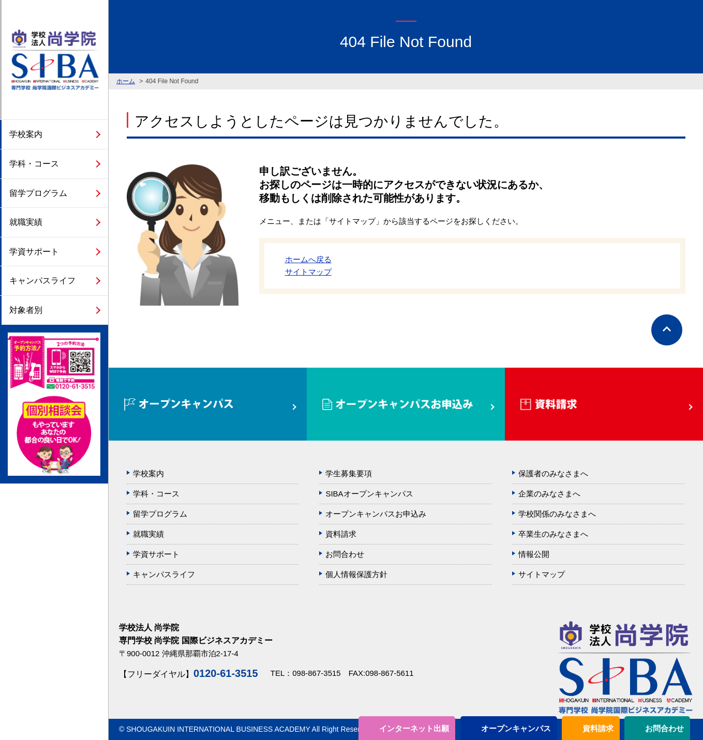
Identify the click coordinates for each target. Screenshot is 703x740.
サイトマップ (308, 271)
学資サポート (34, 251)
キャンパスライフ (42, 280)
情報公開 (533, 554)
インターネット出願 (414, 728)
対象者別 (25, 310)
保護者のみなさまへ (553, 473)
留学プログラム (38, 193)
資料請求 (598, 728)
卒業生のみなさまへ (553, 534)
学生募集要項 (348, 473)
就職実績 (25, 222)
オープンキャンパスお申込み (375, 513)
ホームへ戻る (308, 259)
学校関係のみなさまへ (557, 513)
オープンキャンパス (516, 728)
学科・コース (34, 163)
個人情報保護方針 (356, 574)
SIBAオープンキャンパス (369, 493)
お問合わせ (664, 728)
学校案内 (25, 134)
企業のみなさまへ (549, 493)
